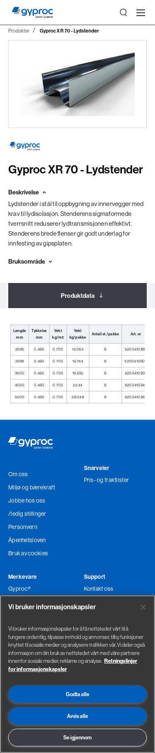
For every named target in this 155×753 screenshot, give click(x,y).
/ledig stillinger (27, 513)
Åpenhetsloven (27, 540)
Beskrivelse (23, 192)
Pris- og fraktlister (106, 480)
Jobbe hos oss (26, 500)
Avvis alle (77, 716)
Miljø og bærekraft (31, 487)
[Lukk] (143, 607)
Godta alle (77, 694)
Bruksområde (26, 261)
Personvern (22, 527)
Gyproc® (19, 588)
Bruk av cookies (28, 553)
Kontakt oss (99, 588)
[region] (77, 674)
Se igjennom (77, 737)
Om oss (18, 474)
